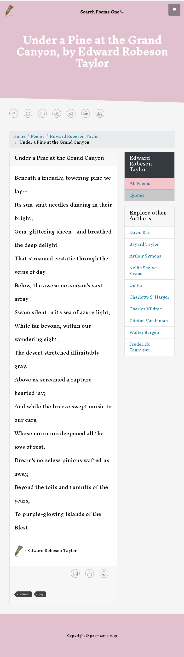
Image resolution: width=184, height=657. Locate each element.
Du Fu (135, 285)
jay (41, 594)
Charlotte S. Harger (149, 297)
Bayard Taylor (144, 244)
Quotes (136, 195)
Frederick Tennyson (139, 347)
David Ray (139, 232)
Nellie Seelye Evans (143, 270)
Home (19, 136)
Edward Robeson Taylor (74, 136)
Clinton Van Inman (148, 320)
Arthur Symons (145, 256)
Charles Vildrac (145, 309)
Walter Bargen (144, 332)
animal (24, 594)
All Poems (139, 183)
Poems (38, 136)
